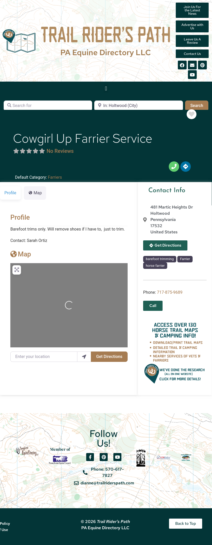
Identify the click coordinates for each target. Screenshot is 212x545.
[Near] (138, 106)
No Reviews (60, 151)
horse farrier (155, 266)
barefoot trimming (160, 259)
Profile (20, 217)
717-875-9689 (169, 292)
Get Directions (109, 356)
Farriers (55, 177)
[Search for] (48, 106)
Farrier (185, 259)
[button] (106, 88)
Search (199, 105)
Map (20, 254)
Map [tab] (35, 192)
